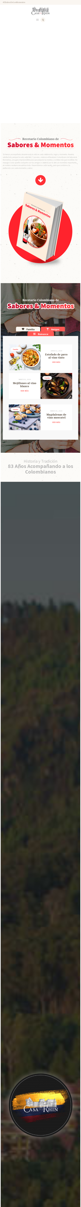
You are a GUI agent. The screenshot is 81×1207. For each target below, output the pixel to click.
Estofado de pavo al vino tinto (56, 356)
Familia (15, 349)
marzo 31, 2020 (25, 379)
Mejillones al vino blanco (24, 385)
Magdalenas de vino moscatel (56, 416)
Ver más (56, 362)
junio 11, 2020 (56, 351)
